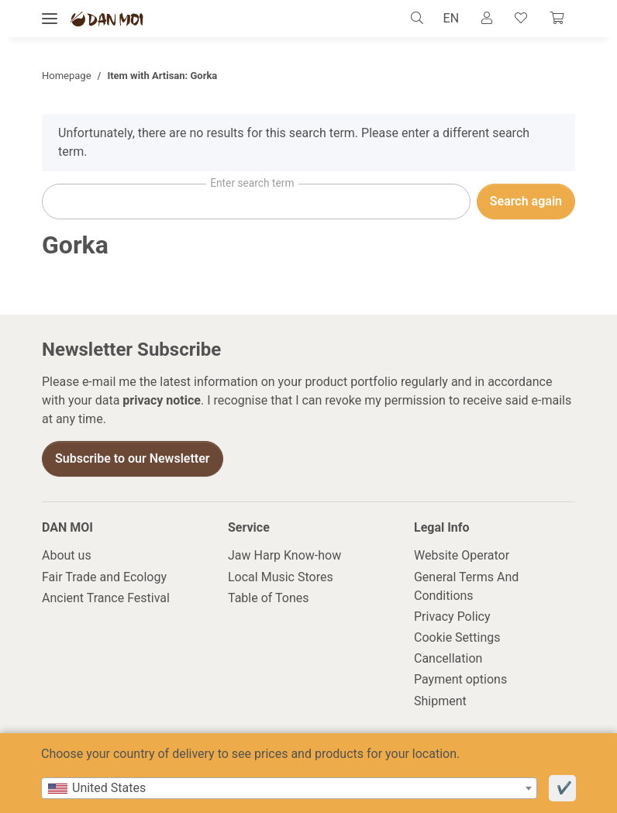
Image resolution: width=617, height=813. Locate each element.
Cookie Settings (457, 638)
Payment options (460, 680)
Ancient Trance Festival (106, 598)
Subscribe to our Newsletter (132, 459)
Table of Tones (268, 598)
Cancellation (448, 659)
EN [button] (443, 18)
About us (66, 556)
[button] (412, 18)
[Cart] (555, 18)
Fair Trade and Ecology (104, 577)
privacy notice (161, 401)
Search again (526, 202)
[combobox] (289, 788)
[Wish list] (517, 18)
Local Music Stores (280, 577)
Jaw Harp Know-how (284, 556)
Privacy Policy (452, 616)
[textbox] (289, 788)
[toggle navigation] (49, 19)
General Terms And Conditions (466, 586)
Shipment (440, 701)
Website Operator (461, 556)
